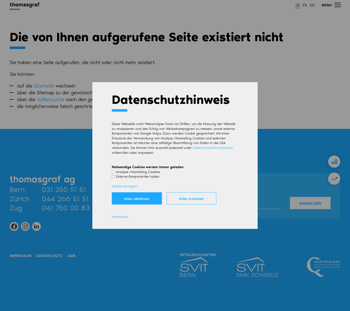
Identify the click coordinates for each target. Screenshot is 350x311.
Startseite (44, 85)
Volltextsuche (50, 99)
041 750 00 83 (66, 207)
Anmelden (310, 203)
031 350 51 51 (64, 189)
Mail (112, 189)
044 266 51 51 (65, 198)
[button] (331, 5)
